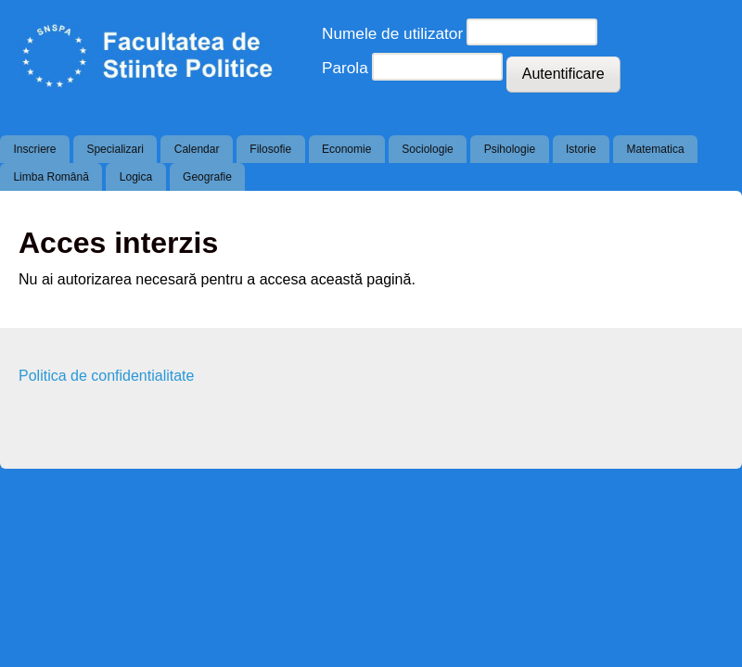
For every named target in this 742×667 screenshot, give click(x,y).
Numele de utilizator (392, 33)
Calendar (197, 149)
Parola (345, 67)
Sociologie (427, 149)
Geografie (207, 176)
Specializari (114, 149)
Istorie (581, 149)
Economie (346, 149)
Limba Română (50, 176)
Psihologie (509, 149)
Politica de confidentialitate (106, 376)
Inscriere (34, 149)
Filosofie (270, 149)
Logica (136, 176)
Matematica (655, 149)
